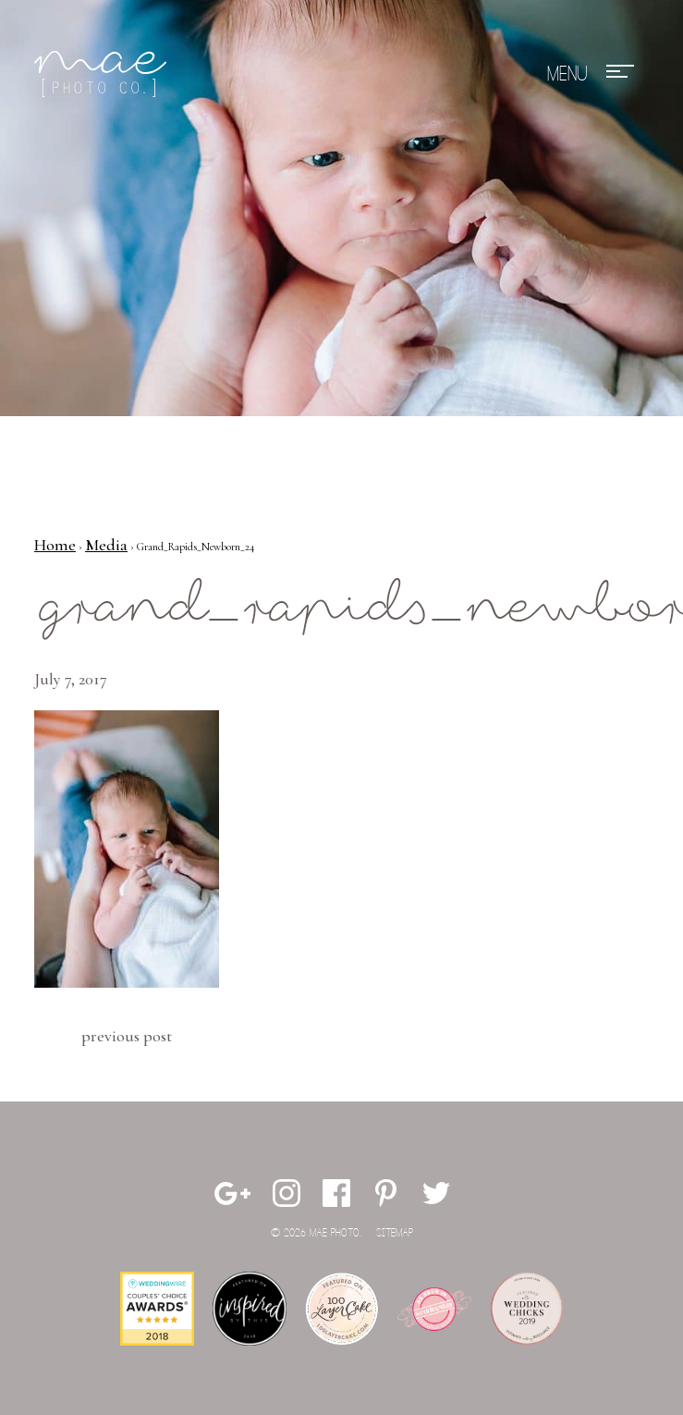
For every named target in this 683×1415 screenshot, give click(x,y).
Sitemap (394, 1233)
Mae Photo (103, 74)
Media (106, 545)
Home (55, 545)
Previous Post (126, 1036)
